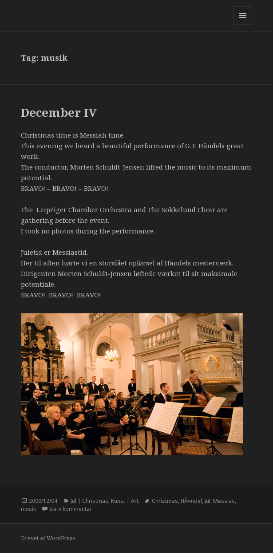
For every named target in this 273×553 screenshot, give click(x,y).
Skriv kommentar (70, 509)
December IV (59, 112)
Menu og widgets (243, 24)
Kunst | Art (124, 501)
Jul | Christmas (89, 501)
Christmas (165, 501)
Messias (224, 501)
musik (28, 509)
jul (207, 501)
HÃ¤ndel (191, 501)
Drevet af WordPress (48, 538)
